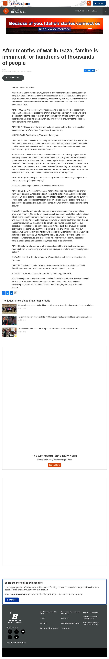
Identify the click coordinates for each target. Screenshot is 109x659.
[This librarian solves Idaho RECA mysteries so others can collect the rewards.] (9, 332)
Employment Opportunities (70, 623)
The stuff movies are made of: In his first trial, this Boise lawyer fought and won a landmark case (55, 317)
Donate (100, 3)
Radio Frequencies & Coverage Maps (90, 617)
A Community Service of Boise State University (91, 623)
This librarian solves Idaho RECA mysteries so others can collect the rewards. (48, 329)
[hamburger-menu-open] (5, 3)
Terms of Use (65, 628)
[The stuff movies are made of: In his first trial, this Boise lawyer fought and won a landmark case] (9, 320)
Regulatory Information (90, 612)
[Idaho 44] (54, 522)
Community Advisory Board (49, 628)
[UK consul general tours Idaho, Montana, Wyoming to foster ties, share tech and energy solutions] (9, 309)
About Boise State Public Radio (48, 613)
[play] (6, 11)
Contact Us (65, 618)
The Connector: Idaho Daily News (54, 455)
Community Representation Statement (70, 613)
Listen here (54, 465)
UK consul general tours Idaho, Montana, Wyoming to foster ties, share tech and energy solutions (55, 305)
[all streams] (106, 11)
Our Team (43, 623)
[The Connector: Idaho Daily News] (54, 399)
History (42, 618)
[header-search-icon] (89, 3)
